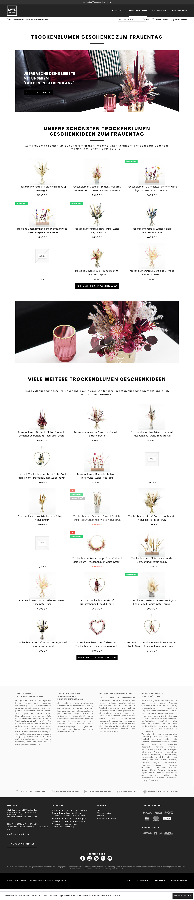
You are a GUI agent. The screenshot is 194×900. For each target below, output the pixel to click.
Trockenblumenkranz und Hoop (66, 813)
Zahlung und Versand (107, 818)
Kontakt (100, 816)
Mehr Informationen (111, 896)
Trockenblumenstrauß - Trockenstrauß (70, 810)
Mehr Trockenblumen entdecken (97, 657)
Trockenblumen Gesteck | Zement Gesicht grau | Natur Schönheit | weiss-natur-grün (97, 518)
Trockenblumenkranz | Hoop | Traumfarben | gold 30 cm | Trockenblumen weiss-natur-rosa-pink (97, 560)
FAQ (99, 810)
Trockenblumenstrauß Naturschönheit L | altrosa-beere (97, 434)
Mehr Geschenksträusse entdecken (97, 286)
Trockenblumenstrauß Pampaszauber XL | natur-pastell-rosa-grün (151, 518)
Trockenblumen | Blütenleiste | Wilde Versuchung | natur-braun (151, 560)
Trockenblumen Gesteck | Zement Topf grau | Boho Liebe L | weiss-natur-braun (152, 602)
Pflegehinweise (104, 813)
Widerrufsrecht (179, 881)
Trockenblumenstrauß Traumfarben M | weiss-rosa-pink (97, 273)
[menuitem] (117, 10)
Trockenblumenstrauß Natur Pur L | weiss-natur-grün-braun (97, 231)
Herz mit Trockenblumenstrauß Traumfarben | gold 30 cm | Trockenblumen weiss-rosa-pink (152, 644)
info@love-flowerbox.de (18, 834)
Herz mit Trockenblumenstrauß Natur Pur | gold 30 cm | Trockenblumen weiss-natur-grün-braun (42, 476)
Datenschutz (142, 881)
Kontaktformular (22, 844)
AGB (128, 881)
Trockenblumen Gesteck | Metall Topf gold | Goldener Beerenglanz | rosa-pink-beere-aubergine (42, 434)
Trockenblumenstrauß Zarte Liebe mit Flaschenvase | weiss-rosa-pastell (152, 434)
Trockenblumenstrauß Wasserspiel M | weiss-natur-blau (151, 231)
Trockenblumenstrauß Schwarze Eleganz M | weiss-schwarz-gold (42, 644)
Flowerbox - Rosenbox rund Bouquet (69, 818)
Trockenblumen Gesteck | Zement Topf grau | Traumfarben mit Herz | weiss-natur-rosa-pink (97, 189)
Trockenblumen (128, 718)
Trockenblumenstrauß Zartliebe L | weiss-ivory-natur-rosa (152, 273)
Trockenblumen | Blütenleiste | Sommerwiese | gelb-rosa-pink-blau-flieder (42, 231)
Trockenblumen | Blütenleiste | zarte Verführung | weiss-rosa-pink (97, 476)
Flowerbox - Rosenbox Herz (64, 824)
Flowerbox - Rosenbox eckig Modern (69, 821)
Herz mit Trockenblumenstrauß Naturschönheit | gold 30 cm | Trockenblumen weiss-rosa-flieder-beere (96, 602)
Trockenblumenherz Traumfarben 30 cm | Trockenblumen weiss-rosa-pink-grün (97, 644)
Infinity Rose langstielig (63, 827)
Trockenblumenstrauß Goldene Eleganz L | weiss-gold (42, 189)
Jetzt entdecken (38, 92)
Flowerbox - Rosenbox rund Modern (68, 816)
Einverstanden (182, 896)
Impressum (160, 881)
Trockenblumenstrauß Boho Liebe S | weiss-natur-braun (42, 518)
